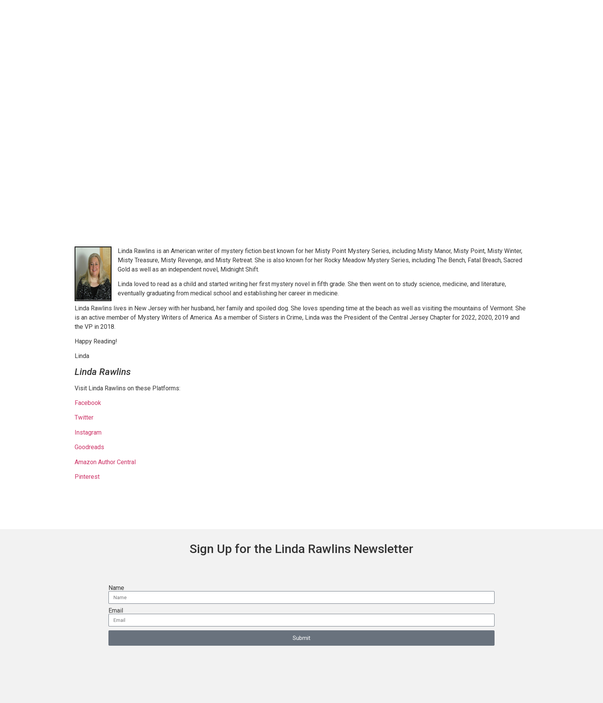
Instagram (88, 432)
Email (115, 611)
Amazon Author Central (105, 462)
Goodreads (89, 447)
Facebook (89, 402)
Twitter (84, 417)
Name (116, 588)
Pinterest (87, 476)
